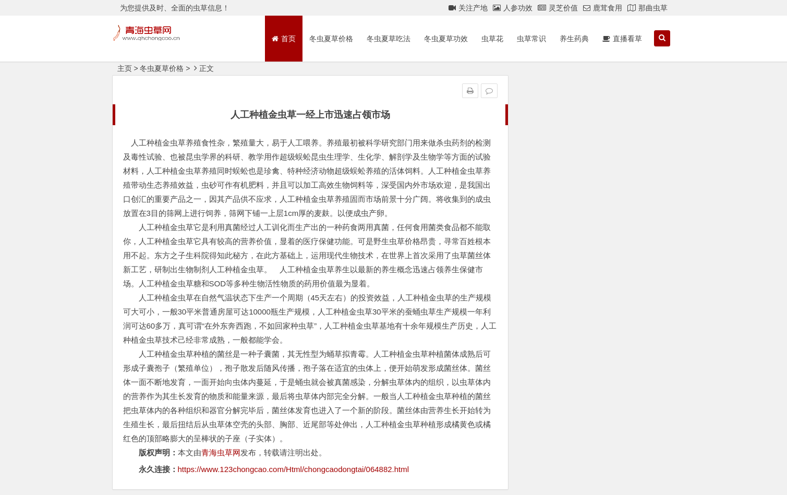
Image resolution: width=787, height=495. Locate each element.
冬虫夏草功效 (446, 38)
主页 (124, 68)
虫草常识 (531, 38)
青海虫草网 (220, 452)
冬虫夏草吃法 (388, 38)
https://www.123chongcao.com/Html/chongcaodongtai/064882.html (293, 469)
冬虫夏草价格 (331, 38)
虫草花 (492, 38)
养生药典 (574, 38)
